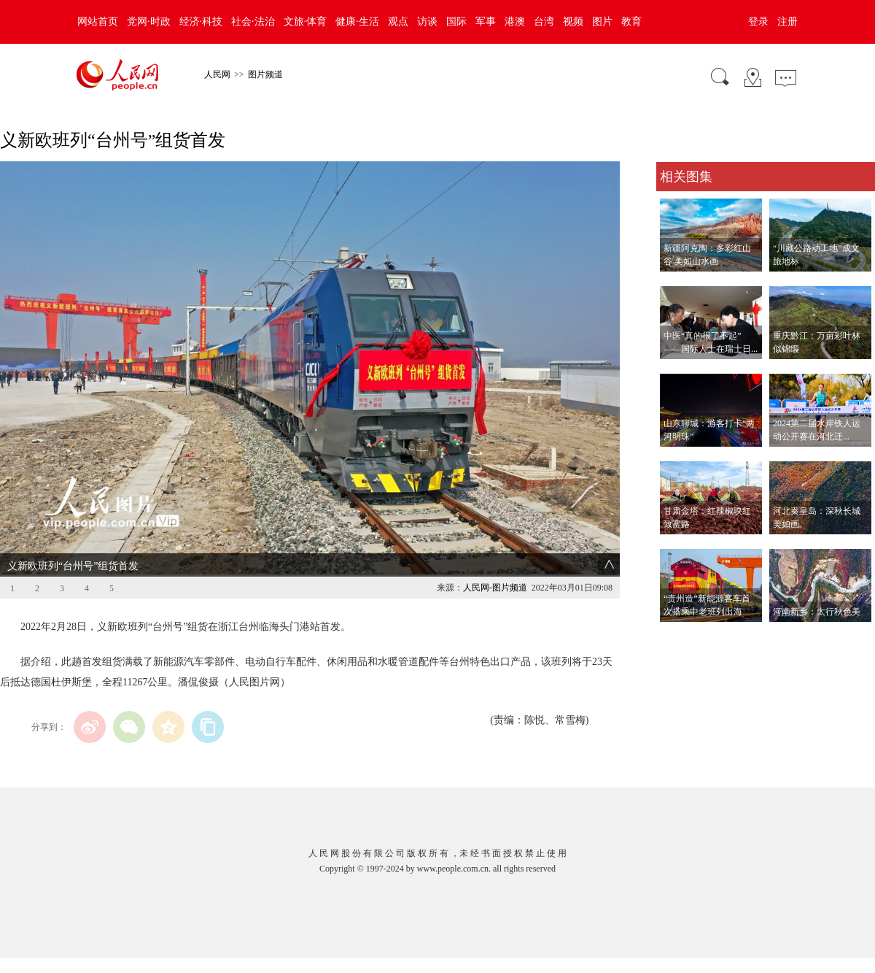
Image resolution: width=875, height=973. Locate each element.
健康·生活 (357, 21)
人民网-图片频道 (495, 587)
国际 (456, 21)
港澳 (515, 21)
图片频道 (265, 74)
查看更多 (676, 636)
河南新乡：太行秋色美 (816, 612)
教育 (631, 21)
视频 (573, 21)
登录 (758, 21)
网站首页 (97, 21)
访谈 (427, 21)
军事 (485, 21)
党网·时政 (149, 21)
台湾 (544, 21)
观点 (398, 21)
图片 (602, 21)
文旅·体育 (305, 21)
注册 (787, 21)
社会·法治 (253, 21)
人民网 (217, 74)
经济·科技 (201, 21)
